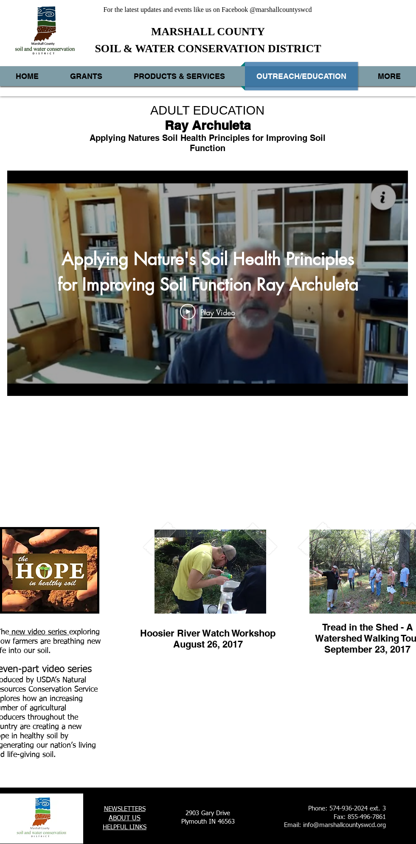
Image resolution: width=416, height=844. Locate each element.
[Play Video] (207, 311)
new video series (39, 632)
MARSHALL (182, 31)
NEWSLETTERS (125, 809)
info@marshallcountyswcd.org (344, 825)
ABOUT (119, 818)
